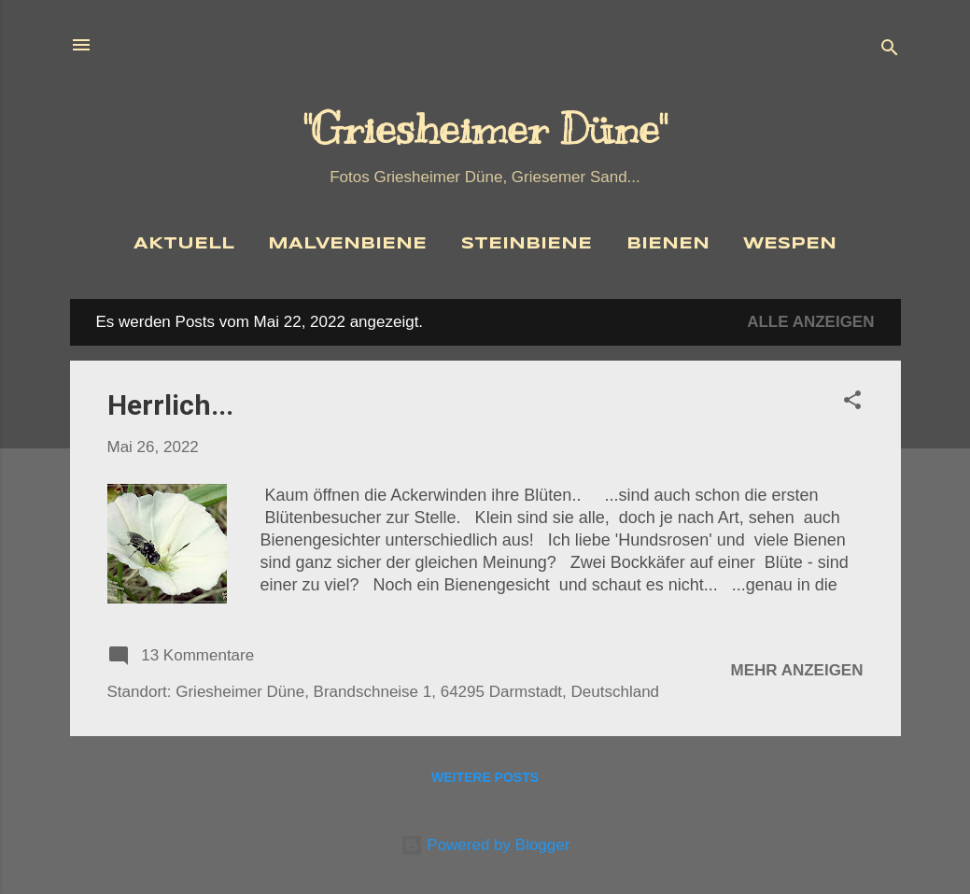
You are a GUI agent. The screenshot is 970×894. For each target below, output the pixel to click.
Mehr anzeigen (797, 670)
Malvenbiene (347, 244)
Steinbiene (526, 244)
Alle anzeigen (810, 322)
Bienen (668, 244)
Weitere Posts (485, 777)
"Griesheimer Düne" (485, 129)
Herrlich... (170, 405)
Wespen (789, 244)
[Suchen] (890, 50)
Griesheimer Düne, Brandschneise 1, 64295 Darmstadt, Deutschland (417, 692)
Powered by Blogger (485, 845)
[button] (852, 403)
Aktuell (184, 244)
